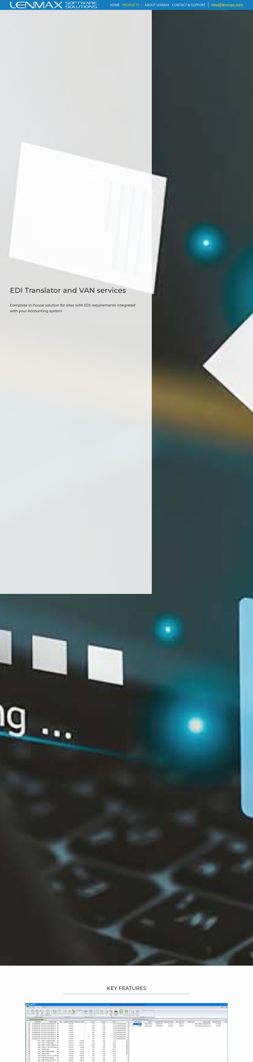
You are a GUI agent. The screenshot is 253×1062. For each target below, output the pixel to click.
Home (115, 5)
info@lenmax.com (227, 5)
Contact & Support (189, 5)
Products (132, 5)
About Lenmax (157, 5)
